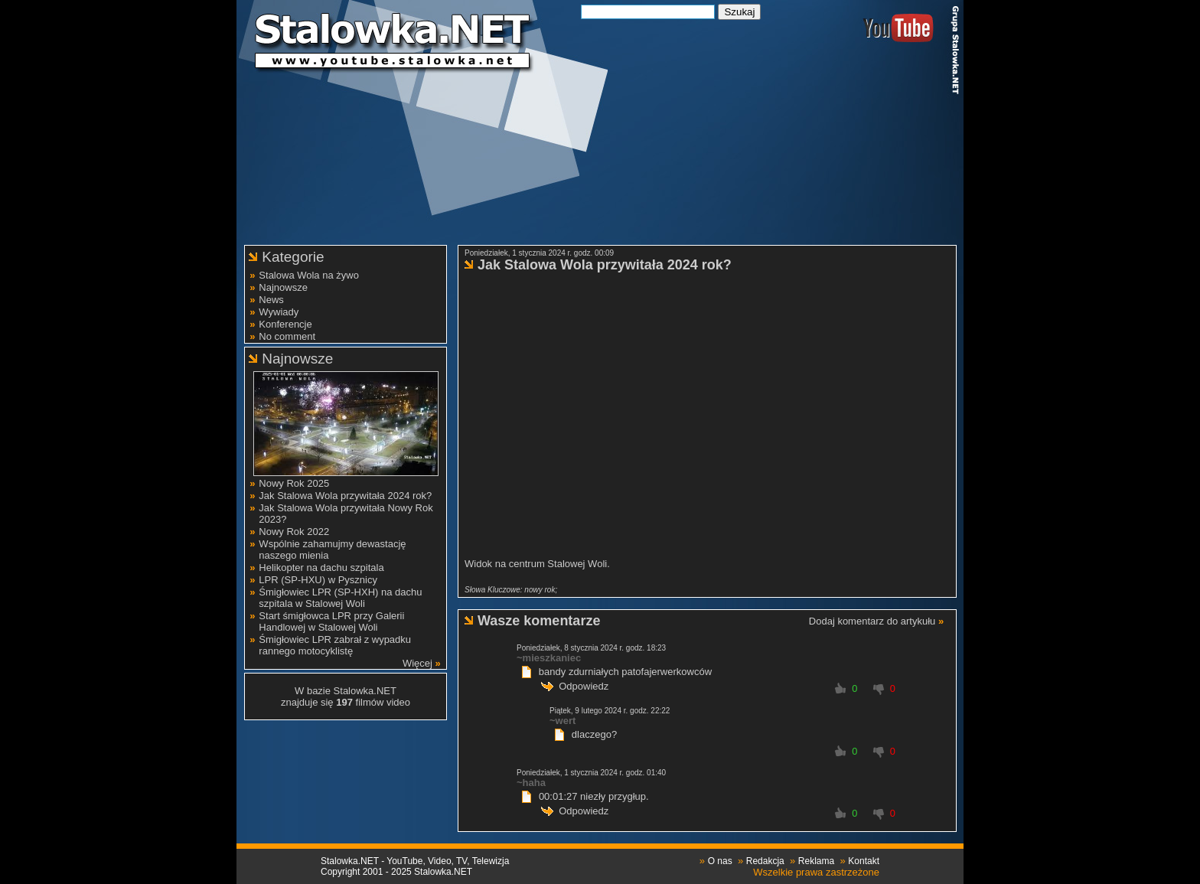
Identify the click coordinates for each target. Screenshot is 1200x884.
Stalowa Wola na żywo (309, 275)
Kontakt (863, 861)
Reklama (816, 861)
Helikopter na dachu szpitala (321, 567)
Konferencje (285, 324)
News (271, 299)
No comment (287, 336)
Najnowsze (283, 287)
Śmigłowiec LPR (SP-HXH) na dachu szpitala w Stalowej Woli (340, 597)
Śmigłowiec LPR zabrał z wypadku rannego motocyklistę (335, 645)
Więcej (417, 663)
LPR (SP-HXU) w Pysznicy (318, 580)
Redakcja (765, 861)
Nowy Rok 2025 (294, 483)
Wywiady (278, 312)
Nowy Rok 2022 (294, 531)
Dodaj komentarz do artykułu (872, 621)
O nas (720, 861)
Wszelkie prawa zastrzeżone (816, 872)
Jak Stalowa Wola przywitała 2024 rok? (345, 495)
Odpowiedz (583, 686)
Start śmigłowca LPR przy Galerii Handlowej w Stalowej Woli (331, 621)
